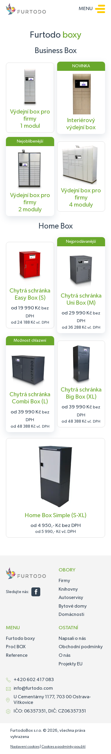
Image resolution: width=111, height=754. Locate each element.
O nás (64, 655)
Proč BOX (15, 647)
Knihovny (68, 589)
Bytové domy (73, 606)
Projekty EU (71, 664)
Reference (17, 655)
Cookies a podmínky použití (63, 747)
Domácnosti (71, 614)
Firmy (64, 581)
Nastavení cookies (24, 747)
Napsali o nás (72, 638)
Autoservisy (71, 597)
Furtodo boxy (20, 638)
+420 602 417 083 (34, 680)
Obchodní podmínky (81, 647)
